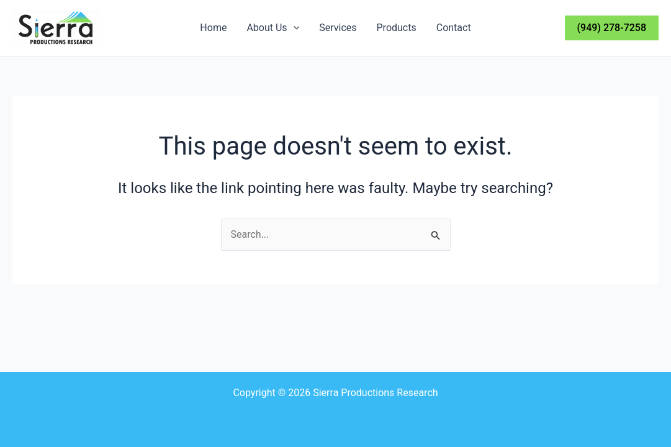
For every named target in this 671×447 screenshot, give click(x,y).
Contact (453, 28)
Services (337, 28)
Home (213, 28)
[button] (612, 28)
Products (397, 28)
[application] (293, 28)
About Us (272, 28)
